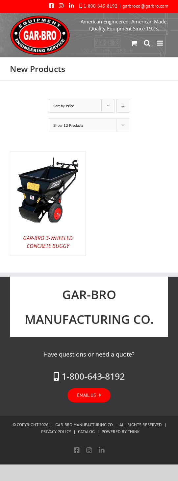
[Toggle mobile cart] (134, 43)
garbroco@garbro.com (145, 6)
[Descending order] (122, 106)
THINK (134, 431)
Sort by (63, 105)
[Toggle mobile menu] (160, 43)
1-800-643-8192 (100, 6)
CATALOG (86, 431)
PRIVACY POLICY (56, 431)
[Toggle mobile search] (147, 43)
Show (68, 125)
